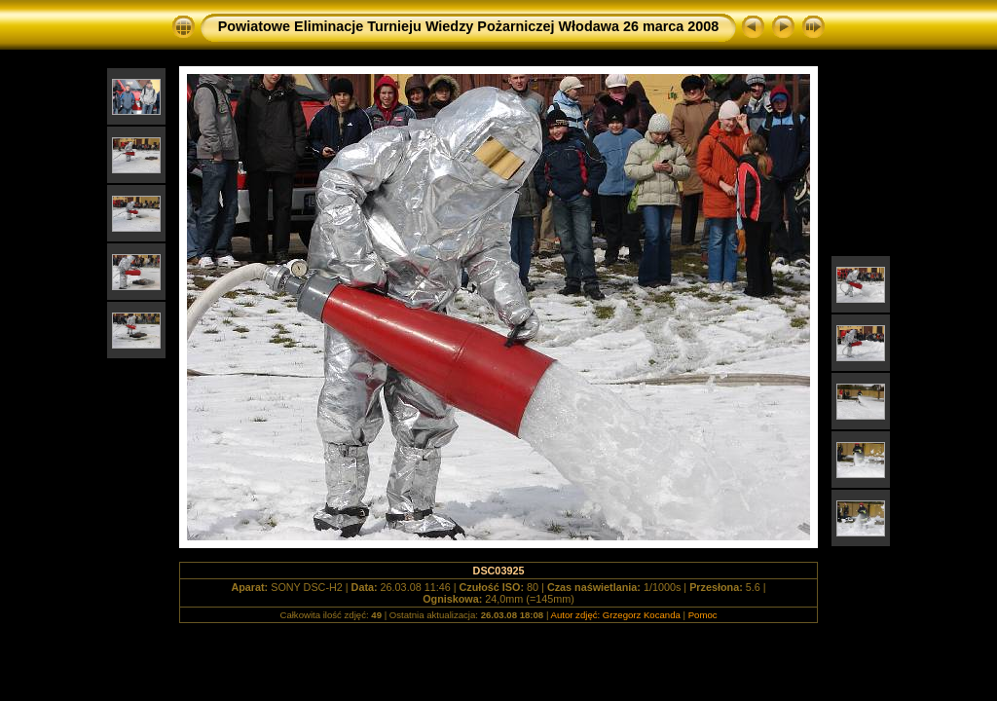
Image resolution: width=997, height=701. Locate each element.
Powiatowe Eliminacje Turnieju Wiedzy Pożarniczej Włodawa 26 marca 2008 (469, 26)
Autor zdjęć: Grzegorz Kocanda (616, 614)
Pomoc (703, 614)
